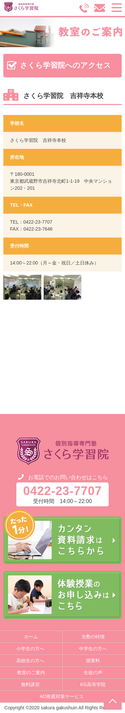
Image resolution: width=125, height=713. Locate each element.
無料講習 (30, 684)
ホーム (31, 636)
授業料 (93, 660)
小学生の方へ (30, 648)
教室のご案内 (31, 672)
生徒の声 (93, 672)
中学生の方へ (93, 648)
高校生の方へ (30, 660)
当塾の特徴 (93, 636)
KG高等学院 (93, 684)
